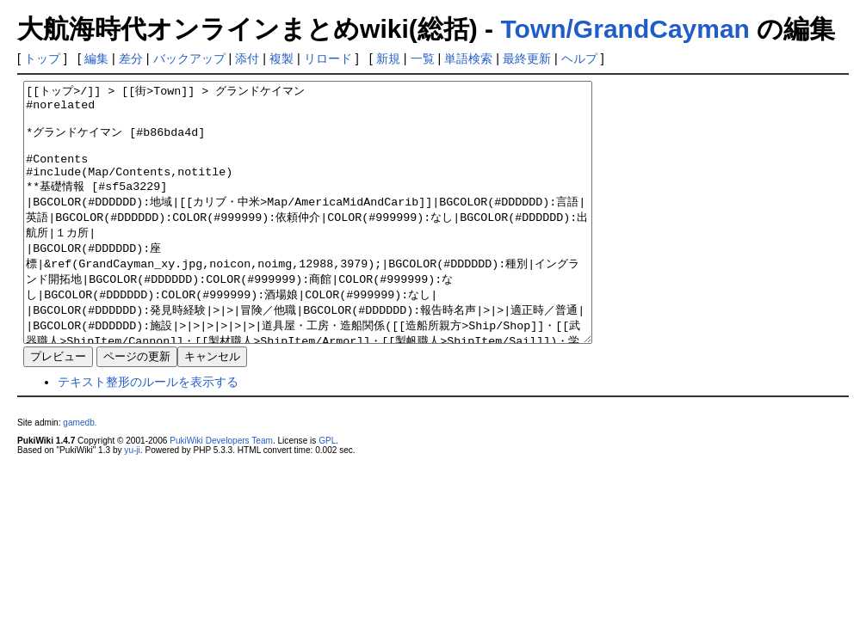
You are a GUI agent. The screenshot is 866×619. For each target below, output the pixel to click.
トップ (42, 58)
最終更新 (527, 58)
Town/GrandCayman (624, 29)
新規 (388, 58)
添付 (247, 58)
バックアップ (189, 58)
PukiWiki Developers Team (221, 492)
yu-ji (131, 501)
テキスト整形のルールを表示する (148, 433)
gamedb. (79, 474)
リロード (328, 58)
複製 (281, 58)
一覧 (423, 58)
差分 (131, 58)
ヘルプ (579, 58)
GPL (327, 492)
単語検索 (468, 58)
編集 (96, 58)
